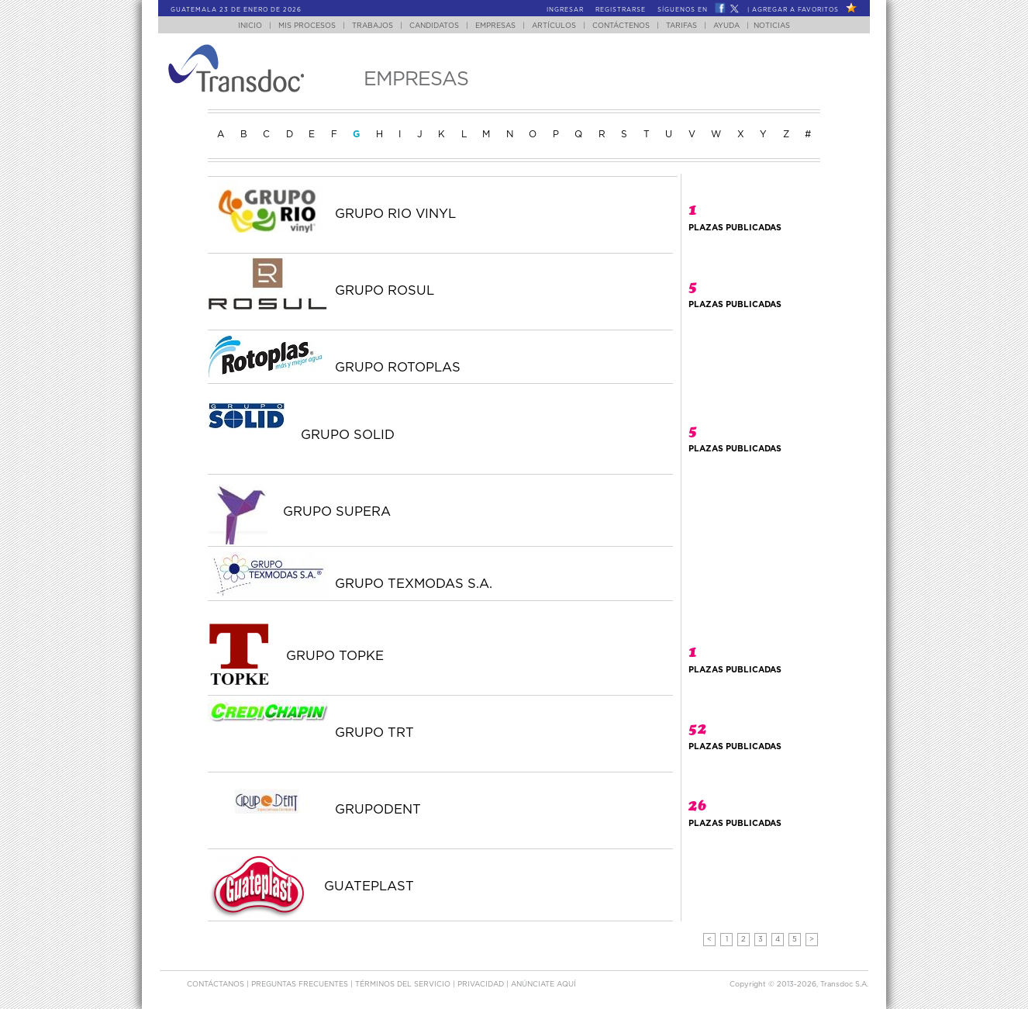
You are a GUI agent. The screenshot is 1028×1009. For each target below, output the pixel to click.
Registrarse (620, 10)
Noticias (772, 25)
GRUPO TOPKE (335, 656)
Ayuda (726, 25)
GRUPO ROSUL (384, 291)
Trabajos (372, 25)
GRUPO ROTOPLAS (398, 367)
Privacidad (481, 984)
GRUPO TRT (374, 733)
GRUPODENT (378, 809)
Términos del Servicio (404, 984)
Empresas (495, 25)
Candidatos (434, 25)
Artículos (554, 25)
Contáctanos (217, 984)
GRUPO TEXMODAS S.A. (413, 584)
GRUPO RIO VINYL (395, 214)
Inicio (250, 25)
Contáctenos (621, 25)
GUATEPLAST (369, 886)
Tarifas (681, 25)
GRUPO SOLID (348, 435)
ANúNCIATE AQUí (543, 984)
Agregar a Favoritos (795, 10)
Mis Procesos (307, 25)
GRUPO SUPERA (337, 512)
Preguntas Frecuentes (300, 984)
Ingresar (565, 10)
